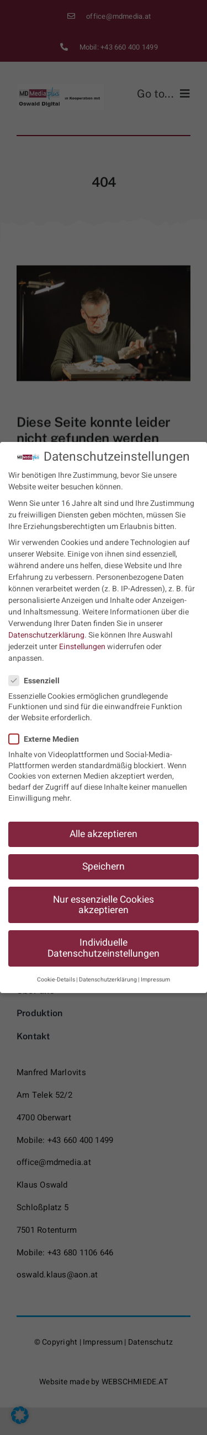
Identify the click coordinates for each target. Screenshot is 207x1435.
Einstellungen (82, 639)
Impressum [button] (155, 972)
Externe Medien (48, 732)
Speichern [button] (103, 859)
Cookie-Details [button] (56, 972)
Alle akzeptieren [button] (103, 827)
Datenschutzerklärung (46, 628)
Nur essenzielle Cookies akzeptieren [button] (103, 897)
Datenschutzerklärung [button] (108, 972)
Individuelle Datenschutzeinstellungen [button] (103, 941)
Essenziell (38, 673)
